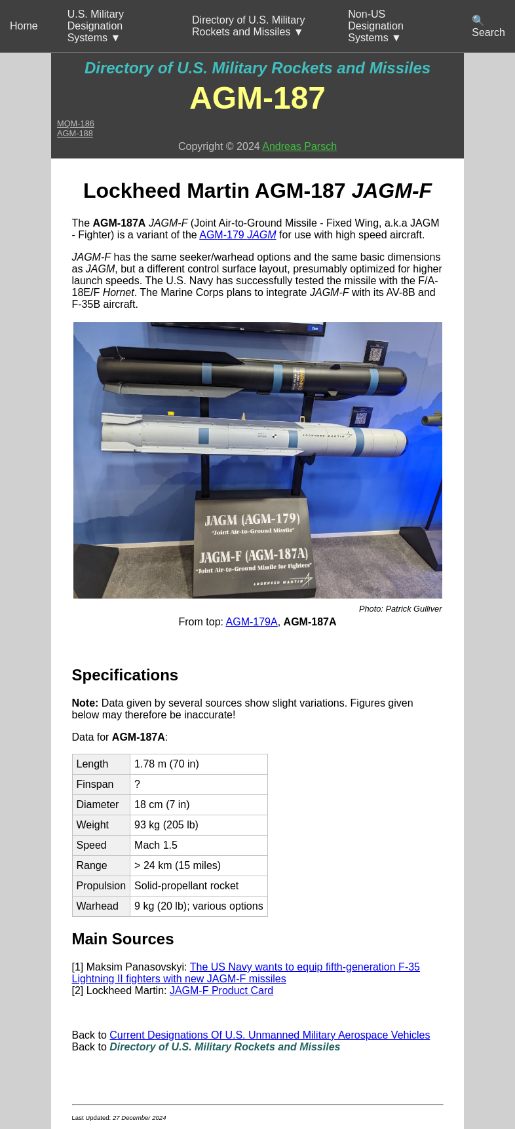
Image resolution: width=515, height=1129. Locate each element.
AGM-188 (75, 133)
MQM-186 (75, 123)
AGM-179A (252, 621)
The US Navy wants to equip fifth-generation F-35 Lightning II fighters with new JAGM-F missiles (246, 972)
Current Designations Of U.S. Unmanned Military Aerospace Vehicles (269, 1035)
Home (24, 25)
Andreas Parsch (299, 146)
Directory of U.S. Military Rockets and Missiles (257, 68)
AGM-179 (237, 234)
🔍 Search (488, 26)
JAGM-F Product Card (221, 990)
